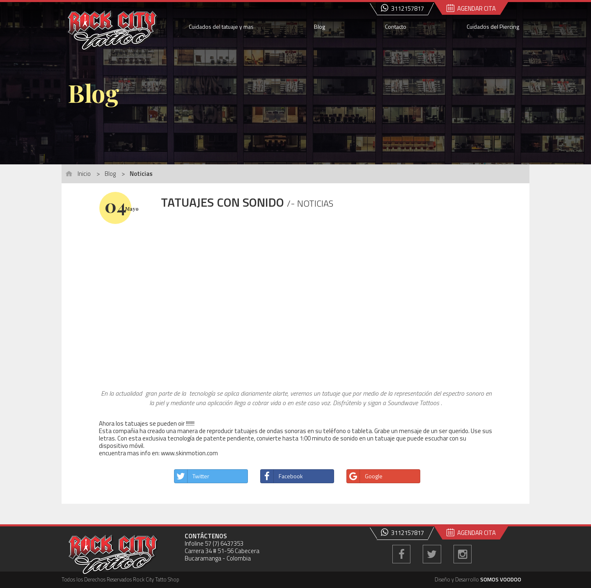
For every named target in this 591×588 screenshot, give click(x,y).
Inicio (84, 173)
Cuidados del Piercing (493, 26)
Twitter (191, 476)
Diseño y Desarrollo (478, 579)
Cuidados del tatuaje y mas (221, 26)
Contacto (395, 26)
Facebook (282, 476)
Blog (319, 26)
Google (365, 476)
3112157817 (402, 8)
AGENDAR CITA (471, 8)
